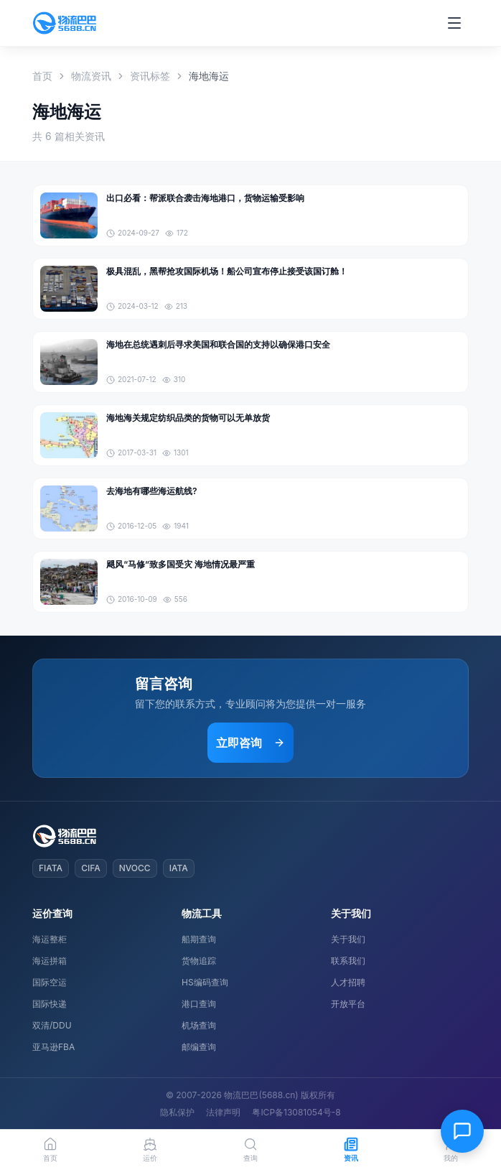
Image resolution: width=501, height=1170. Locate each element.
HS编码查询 (205, 982)
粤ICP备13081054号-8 (296, 1112)
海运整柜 (49, 939)
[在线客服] (462, 1131)
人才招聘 (348, 982)
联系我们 (348, 960)
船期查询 (199, 939)
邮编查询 (199, 1046)
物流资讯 (91, 76)
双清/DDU (52, 1025)
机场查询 (199, 1025)
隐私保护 (177, 1112)
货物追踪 (199, 960)
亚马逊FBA (53, 1046)
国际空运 (49, 982)
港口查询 (199, 1003)
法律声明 (223, 1112)
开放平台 (348, 1003)
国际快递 (49, 1003)
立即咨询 (250, 742)
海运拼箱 (49, 960)
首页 (42, 76)
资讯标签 (150, 76)
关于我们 (348, 939)
